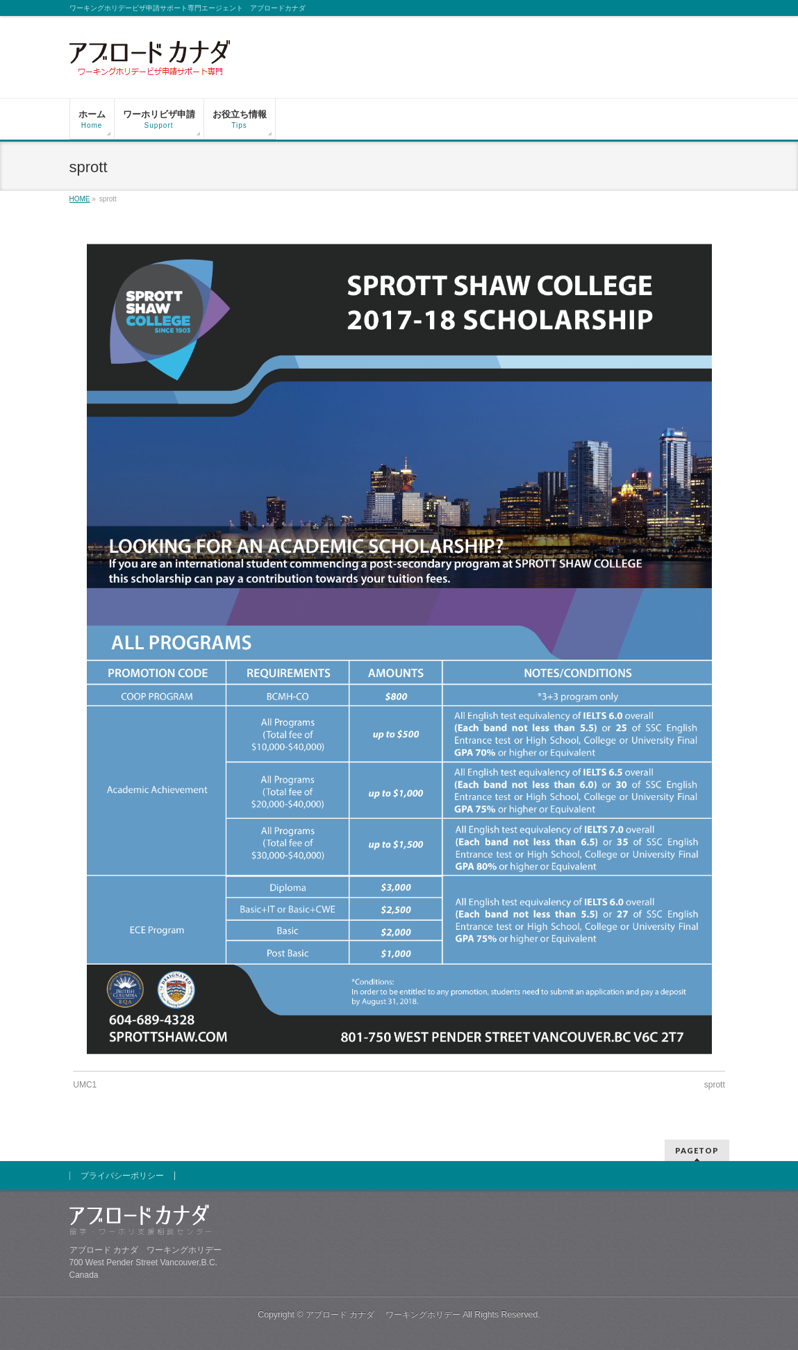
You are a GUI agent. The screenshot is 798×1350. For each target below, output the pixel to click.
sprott (714, 1085)
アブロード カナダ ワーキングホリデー (383, 1314)
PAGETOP (697, 1150)
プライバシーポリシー (122, 1176)
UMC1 (85, 1085)
